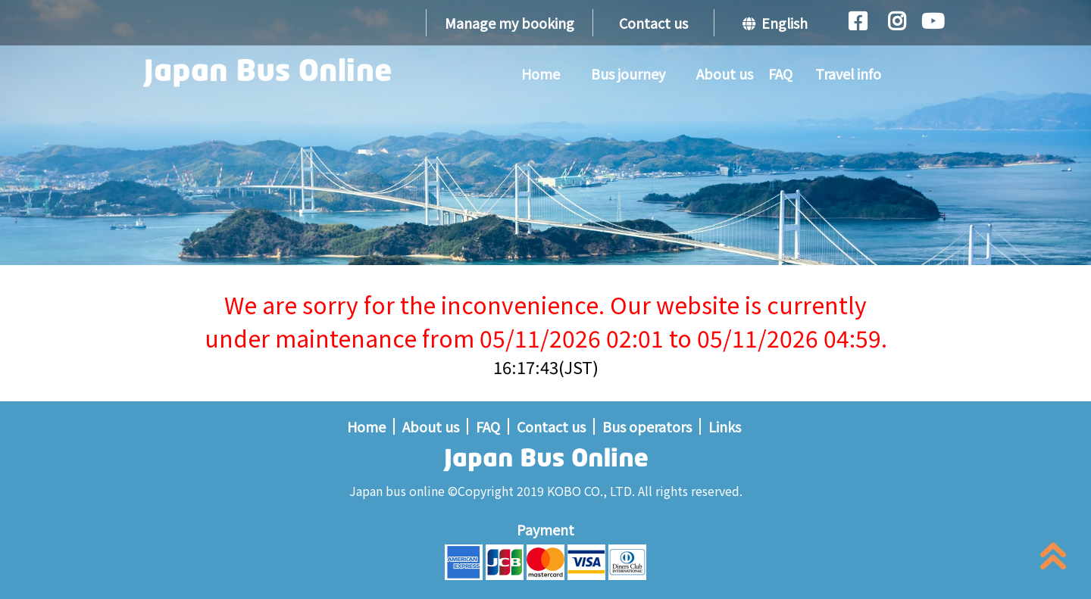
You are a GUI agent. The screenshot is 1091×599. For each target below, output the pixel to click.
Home (540, 73)
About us (724, 73)
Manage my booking (509, 23)
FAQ (780, 73)
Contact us (653, 23)
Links (724, 426)
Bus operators (647, 426)
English (775, 23)
